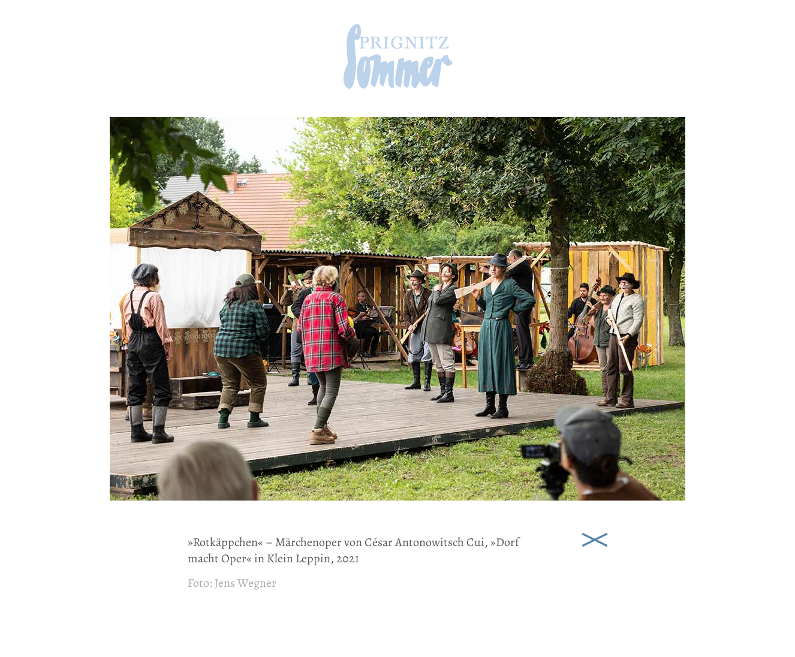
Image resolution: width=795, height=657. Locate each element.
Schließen (595, 539)
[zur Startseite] (398, 85)
